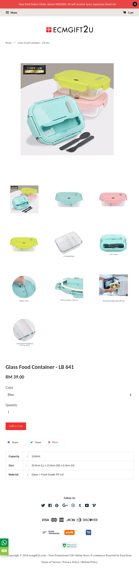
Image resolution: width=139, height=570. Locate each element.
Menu (11, 13)
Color (9, 387)
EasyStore (126, 555)
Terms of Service (51, 562)
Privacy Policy (71, 562)
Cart (128, 13)
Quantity (11, 405)
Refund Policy (89, 562)
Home (9, 42)
